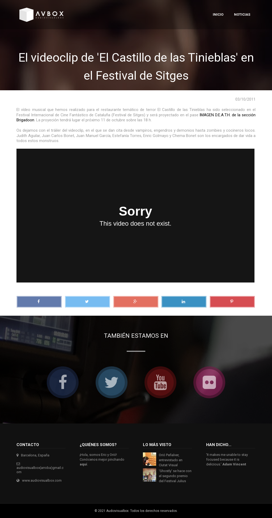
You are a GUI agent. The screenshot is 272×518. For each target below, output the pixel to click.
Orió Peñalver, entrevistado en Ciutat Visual (170, 460)
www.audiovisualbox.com (42, 480)
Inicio (218, 14)
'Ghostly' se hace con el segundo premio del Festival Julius (175, 476)
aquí (83, 464)
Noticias (242, 14)
